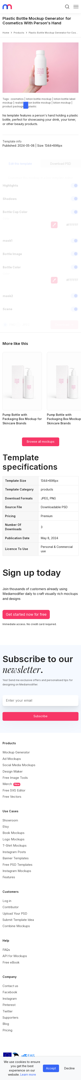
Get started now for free (26, 614)
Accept (51, 1068)
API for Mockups (15, 956)
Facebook (10, 992)
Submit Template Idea (18, 920)
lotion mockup (62, 102)
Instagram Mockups (17, 871)
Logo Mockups (13, 839)
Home (6, 32)
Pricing (7, 1030)
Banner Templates (16, 858)
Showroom (10, 820)
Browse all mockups (40, 441)
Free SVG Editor (14, 790)
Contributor (11, 907)
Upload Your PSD (15, 913)
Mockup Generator (16, 752)
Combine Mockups (16, 926)
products (19, 32)
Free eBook (11, 962)
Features (9, 877)
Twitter (8, 1011)
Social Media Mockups (19, 765)
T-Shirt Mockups (15, 845)
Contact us (10, 986)
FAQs (6, 950)
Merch (11, 784)
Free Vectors (12, 797)
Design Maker (13, 771)
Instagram (10, 999)
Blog (6, 1024)
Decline (69, 1068)
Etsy (6, 827)
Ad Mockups (12, 759)
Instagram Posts (14, 852)
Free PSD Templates (17, 865)
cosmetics (17, 98)
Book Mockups (13, 833)
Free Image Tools (15, 778)
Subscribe (40, 716)
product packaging (14, 106)
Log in (7, 901)
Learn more (28, 1074)
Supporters (10, 1017)
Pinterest (9, 1005)
